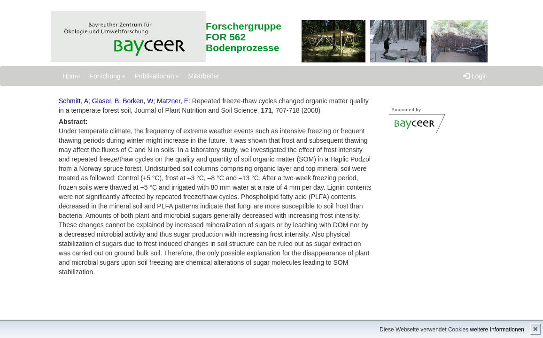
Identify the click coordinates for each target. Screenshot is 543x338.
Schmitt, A (73, 101)
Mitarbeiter (203, 76)
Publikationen (157, 76)
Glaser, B (105, 101)
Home (71, 76)
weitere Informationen (497, 329)
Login (475, 76)
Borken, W (138, 101)
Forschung (107, 76)
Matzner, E (172, 101)
